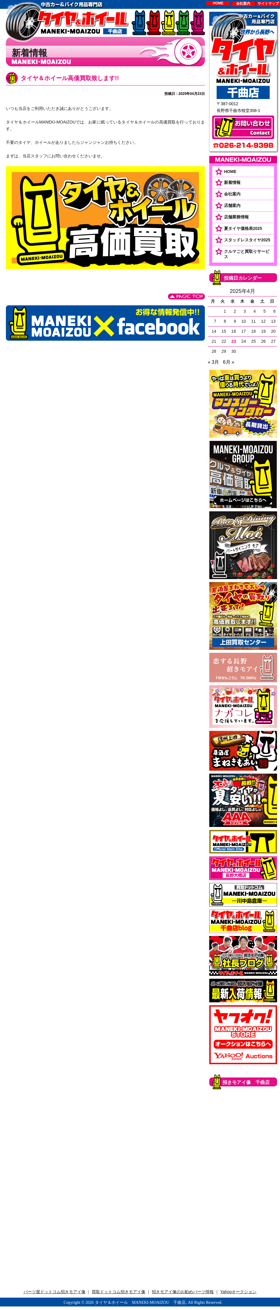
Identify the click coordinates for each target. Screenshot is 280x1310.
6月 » (228, 362)
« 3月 (213, 362)
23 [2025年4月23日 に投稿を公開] (233, 341)
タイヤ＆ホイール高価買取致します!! (70, 78)
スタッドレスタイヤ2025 (247, 240)
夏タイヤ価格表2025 (243, 228)
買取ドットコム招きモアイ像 (118, 1291)
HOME (218, 3)
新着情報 (232, 182)
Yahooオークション (238, 1291)
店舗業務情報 (236, 217)
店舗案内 (232, 205)
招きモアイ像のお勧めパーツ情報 (183, 1291)
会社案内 (243, 3)
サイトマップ (268, 3)
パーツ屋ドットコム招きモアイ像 (54, 1291)
